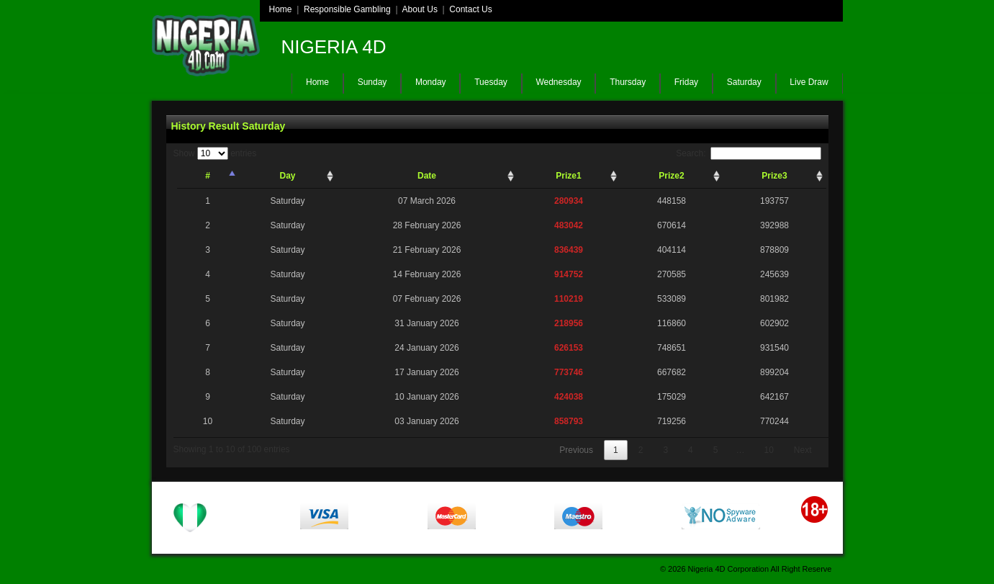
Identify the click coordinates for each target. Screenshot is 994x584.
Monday (430, 82)
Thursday (628, 82)
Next (803, 450)
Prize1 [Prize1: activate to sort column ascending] (568, 176)
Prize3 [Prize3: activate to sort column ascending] (774, 176)
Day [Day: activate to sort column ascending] (287, 176)
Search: (748, 153)
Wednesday (558, 82)
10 (768, 450)
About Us (420, 9)
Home (280, 9)
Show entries (215, 153)
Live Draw (809, 82)
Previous (576, 450)
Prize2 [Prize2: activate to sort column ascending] (671, 176)
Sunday (372, 82)
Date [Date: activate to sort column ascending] (426, 176)
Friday (686, 82)
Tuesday (490, 82)
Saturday (744, 82)
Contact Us (470, 9)
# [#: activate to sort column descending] (207, 176)
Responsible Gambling (347, 9)
